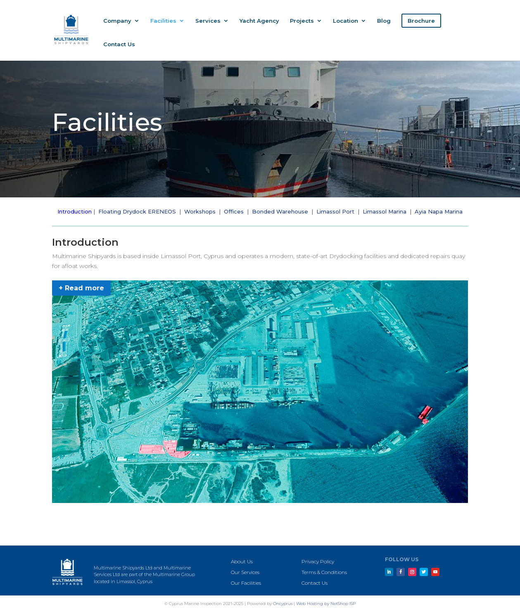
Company (117, 21)
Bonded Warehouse (280, 211)
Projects (302, 21)
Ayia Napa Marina (439, 211)
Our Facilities (246, 583)
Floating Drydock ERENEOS (137, 211)
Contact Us (119, 44)
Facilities (163, 21)
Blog (384, 21)
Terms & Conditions (324, 572)
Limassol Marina (384, 211)
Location (345, 21)
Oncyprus (282, 603)
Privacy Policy (318, 561)
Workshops (200, 211)
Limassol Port (335, 211)
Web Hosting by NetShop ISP (326, 603)
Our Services (245, 572)
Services (208, 21)
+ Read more (81, 288)
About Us (242, 561)
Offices (234, 211)
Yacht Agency (259, 21)
